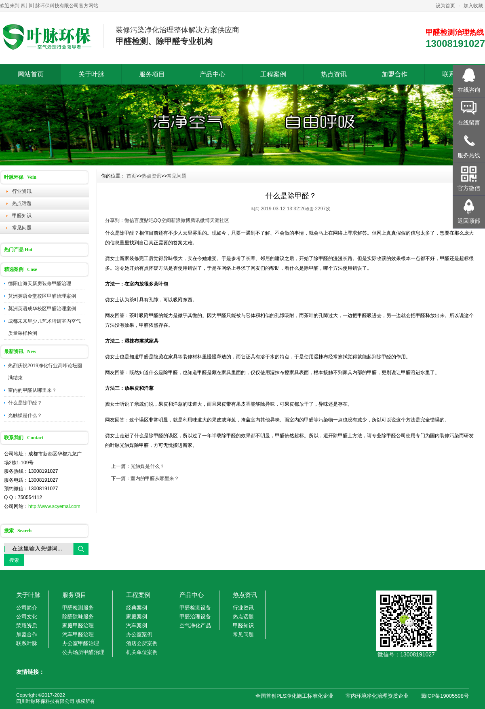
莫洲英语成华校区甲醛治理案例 (42, 308)
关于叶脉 (91, 74)
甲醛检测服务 (78, 608)
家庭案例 (136, 617)
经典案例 (136, 608)
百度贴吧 (144, 220)
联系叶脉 (26, 643)
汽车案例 (136, 625)
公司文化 (26, 617)
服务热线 (469, 155)
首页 (131, 176)
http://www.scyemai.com (54, 506)
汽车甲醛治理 (78, 634)
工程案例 (273, 74)
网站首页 (31, 74)
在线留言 (469, 122)
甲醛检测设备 (195, 608)
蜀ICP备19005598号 (445, 696)
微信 (129, 220)
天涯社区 (219, 220)
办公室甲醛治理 (80, 643)
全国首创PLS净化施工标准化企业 (294, 696)
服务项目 (152, 74)
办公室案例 (139, 634)
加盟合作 (394, 74)
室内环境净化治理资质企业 (377, 696)
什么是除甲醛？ (25, 403)
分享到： (114, 220)
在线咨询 (469, 90)
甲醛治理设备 (195, 617)
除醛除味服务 (78, 617)
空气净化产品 (195, 625)
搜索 (14, 560)
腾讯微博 (200, 220)
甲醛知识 (22, 215)
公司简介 (26, 608)
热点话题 (22, 203)
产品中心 (213, 74)
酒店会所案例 (142, 643)
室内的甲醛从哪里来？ (32, 390)
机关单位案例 (142, 652)
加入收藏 (473, 5)
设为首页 (445, 5)
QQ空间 (162, 220)
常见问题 (22, 228)
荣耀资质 (26, 625)
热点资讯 (334, 74)
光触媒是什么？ (25, 415)
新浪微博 (180, 220)
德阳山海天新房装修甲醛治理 (39, 283)
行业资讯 (22, 191)
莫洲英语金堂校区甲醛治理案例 (42, 296)
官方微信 (469, 188)
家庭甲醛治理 (78, 625)
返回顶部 (469, 221)
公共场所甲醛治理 (83, 652)
